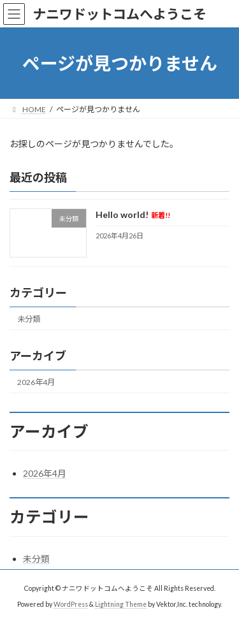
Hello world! (133, 215)
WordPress (71, 604)
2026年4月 (36, 382)
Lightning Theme (121, 604)
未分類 (28, 319)
